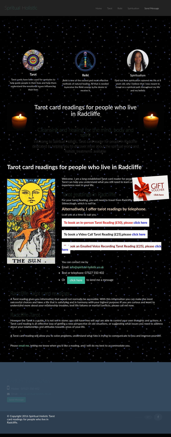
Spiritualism (133, 8)
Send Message (151, 8)
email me (24, 345)
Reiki (120, 8)
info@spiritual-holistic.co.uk (87, 267)
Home (99, 8)
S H (21, 7)
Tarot (109, 8)
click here (140, 222)
